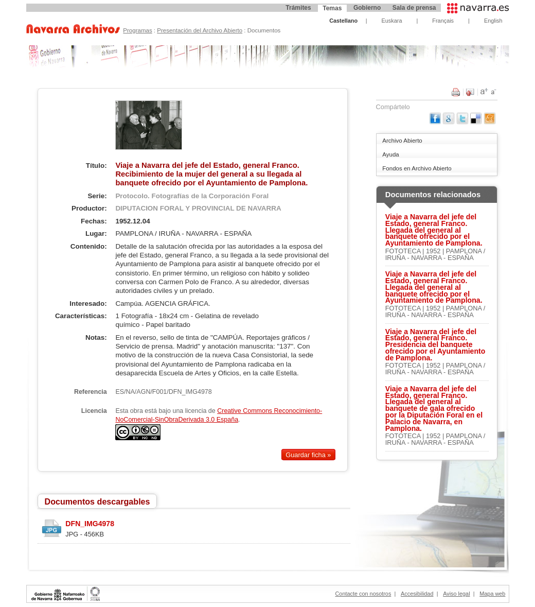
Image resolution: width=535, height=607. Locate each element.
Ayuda (390, 154)
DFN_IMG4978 (89, 523)
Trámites (298, 7)
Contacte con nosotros (363, 594)
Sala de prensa (414, 7)
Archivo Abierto (402, 140)
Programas (137, 30)
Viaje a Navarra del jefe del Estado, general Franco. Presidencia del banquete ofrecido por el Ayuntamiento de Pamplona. (435, 344)
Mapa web (492, 594)
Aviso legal (456, 594)
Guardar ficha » (308, 455)
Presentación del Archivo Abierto (199, 30)
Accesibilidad (417, 594)
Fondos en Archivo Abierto (416, 168)
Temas (332, 8)
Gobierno (367, 7)
